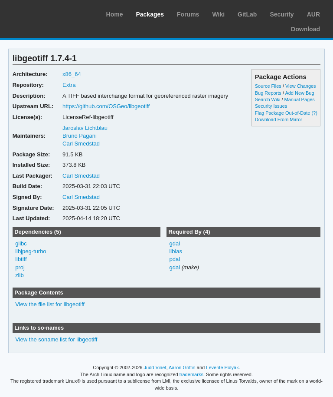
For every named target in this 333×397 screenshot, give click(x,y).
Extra (68, 85)
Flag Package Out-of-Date (282, 113)
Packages (150, 14)
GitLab (247, 14)
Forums (188, 14)
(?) (314, 113)
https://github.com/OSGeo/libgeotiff (106, 106)
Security (282, 14)
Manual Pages (299, 99)
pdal (174, 259)
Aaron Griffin (182, 367)
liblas (175, 251)
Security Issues (271, 106)
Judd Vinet (155, 367)
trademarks (191, 374)
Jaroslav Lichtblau (85, 128)
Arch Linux (48, 13)
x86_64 (71, 74)
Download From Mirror (278, 119)
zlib (19, 275)
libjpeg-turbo (30, 251)
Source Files (268, 86)
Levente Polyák (222, 367)
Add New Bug (299, 93)
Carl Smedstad (81, 143)
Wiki (218, 14)
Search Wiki (268, 99)
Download (305, 29)
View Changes (300, 86)
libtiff (20, 259)
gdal (174, 243)
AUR (313, 14)
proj (20, 267)
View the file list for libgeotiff (50, 304)
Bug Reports (268, 93)
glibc (21, 243)
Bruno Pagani (79, 135)
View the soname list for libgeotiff (56, 339)
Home (114, 14)
